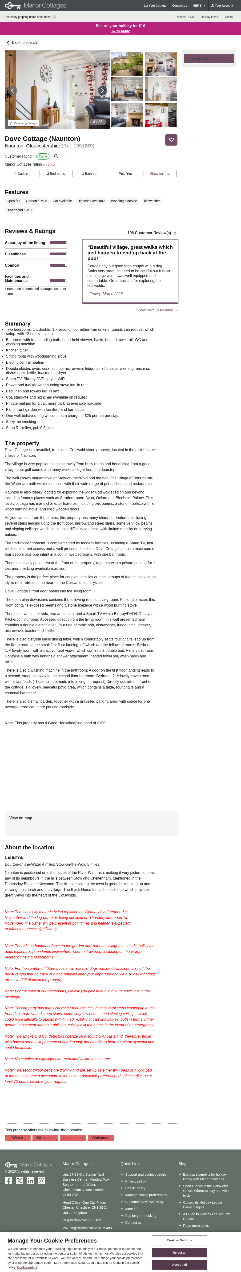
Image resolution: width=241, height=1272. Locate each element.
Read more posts (196, 1225)
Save (171, 140)
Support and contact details (145, 1174)
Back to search (24, 43)
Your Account (222, 5)
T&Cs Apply (120, 31)
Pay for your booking (140, 1216)
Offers (229, 17)
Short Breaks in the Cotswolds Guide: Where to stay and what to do (206, 1190)
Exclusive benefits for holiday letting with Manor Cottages (205, 1177)
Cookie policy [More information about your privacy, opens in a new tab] (27, 1267)
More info (132, 1209)
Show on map (160, 173)
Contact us (133, 1222)
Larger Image (23, 123)
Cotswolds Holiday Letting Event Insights (202, 1205)
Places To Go (185, 17)
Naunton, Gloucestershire (49, 145)
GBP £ (199, 5)
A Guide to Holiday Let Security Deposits (206, 1216)
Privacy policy (135, 1181)
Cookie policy (135, 1188)
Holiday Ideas (209, 17)
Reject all (179, 1252)
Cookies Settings (179, 1240)
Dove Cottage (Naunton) (42, 138)
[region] (120, 1252)
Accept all (179, 1265)
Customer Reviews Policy (144, 1202)
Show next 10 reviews (154, 310)
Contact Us (179, 5)
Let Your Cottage (155, 5)
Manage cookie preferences (146, 1195)
